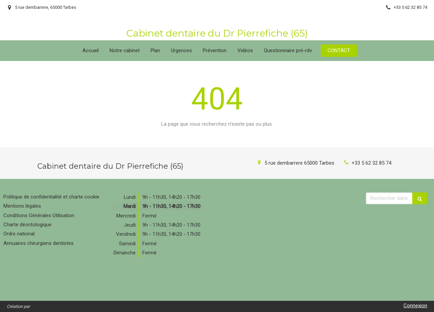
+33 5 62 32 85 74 (371, 163)
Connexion (415, 306)
